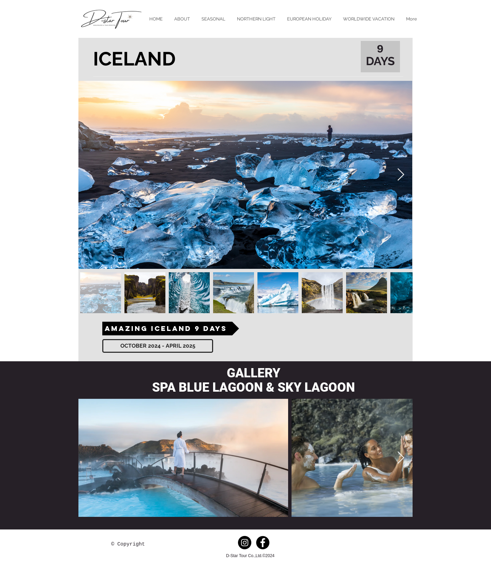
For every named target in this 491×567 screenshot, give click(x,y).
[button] (213, 19)
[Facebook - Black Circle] (262, 542)
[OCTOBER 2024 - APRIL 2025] (157, 346)
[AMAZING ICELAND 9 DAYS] (170, 328)
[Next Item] (401, 174)
